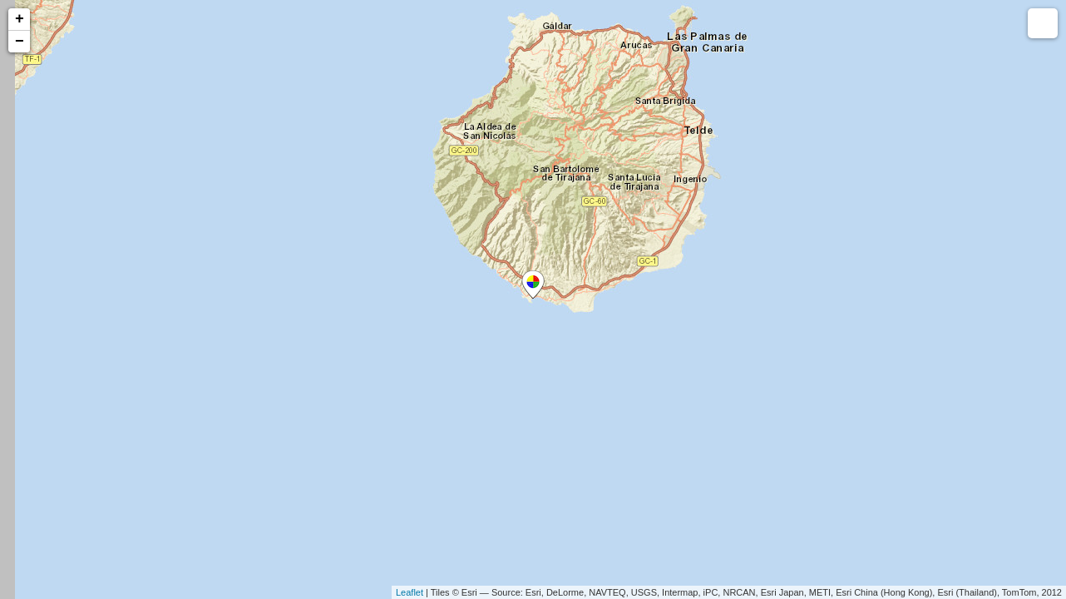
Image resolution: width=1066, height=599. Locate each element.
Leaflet (409, 592)
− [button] (19, 42)
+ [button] (19, 19)
